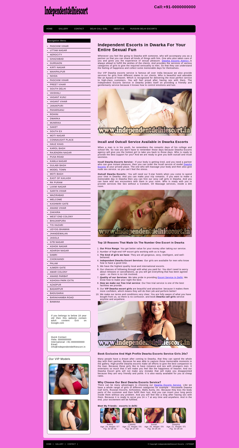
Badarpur (56, 289)
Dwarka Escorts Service (167, 385)
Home (49, 29)
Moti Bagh (56, 174)
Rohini (54, 114)
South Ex (56, 131)
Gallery (63, 29)
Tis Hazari (56, 225)
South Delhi (58, 89)
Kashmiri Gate (59, 204)
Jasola (54, 238)
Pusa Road (57, 157)
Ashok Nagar (58, 246)
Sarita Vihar (58, 191)
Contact (79, 29)
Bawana (55, 302)
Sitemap (190, 444)
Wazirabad (57, 195)
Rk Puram (56, 182)
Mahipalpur (57, 71)
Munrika (55, 123)
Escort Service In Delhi (170, 277)
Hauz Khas (57, 144)
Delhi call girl (99, 29)
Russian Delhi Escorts (143, 29)
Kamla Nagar (58, 161)
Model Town (58, 169)
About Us (119, 29)
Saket (54, 127)
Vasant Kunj (58, 97)
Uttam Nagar (58, 50)
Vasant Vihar (58, 101)
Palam (54, 263)
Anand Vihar (58, 208)
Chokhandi (57, 259)
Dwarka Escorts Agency (176, 61)
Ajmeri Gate (58, 267)
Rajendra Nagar (61, 152)
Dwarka (55, 118)
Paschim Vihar (59, 46)
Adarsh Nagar (59, 250)
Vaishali (55, 93)
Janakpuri (56, 106)
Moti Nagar (57, 135)
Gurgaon (56, 63)
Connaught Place (62, 140)
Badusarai (57, 293)
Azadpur (55, 285)
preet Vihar (58, 84)
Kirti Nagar (57, 67)
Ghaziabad (57, 59)
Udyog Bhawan (60, 229)
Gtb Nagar (57, 242)
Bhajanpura (58, 221)
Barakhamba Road (62, 297)
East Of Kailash (60, 178)
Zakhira (55, 212)
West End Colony (61, 216)
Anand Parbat (59, 276)
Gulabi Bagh (58, 165)
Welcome (56, 199)
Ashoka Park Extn (62, 280)
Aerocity (56, 54)
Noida (53, 76)
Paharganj (57, 110)
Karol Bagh (57, 148)
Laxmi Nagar (58, 187)
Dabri (53, 255)
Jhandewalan (59, 233)
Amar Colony (58, 272)
